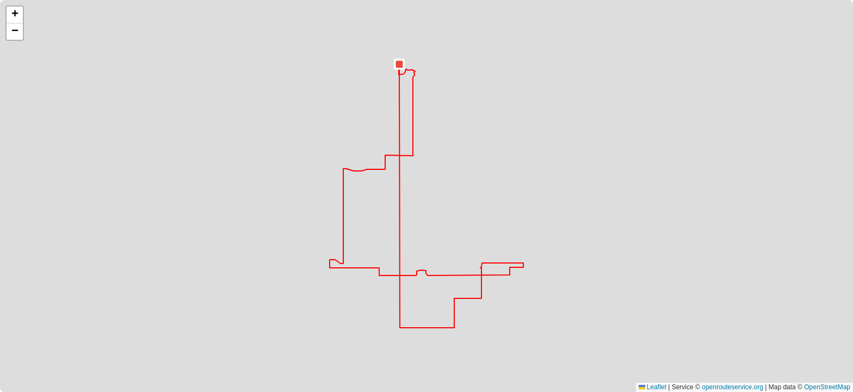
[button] (399, 64)
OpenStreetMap (827, 387)
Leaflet (652, 387)
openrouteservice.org (732, 387)
